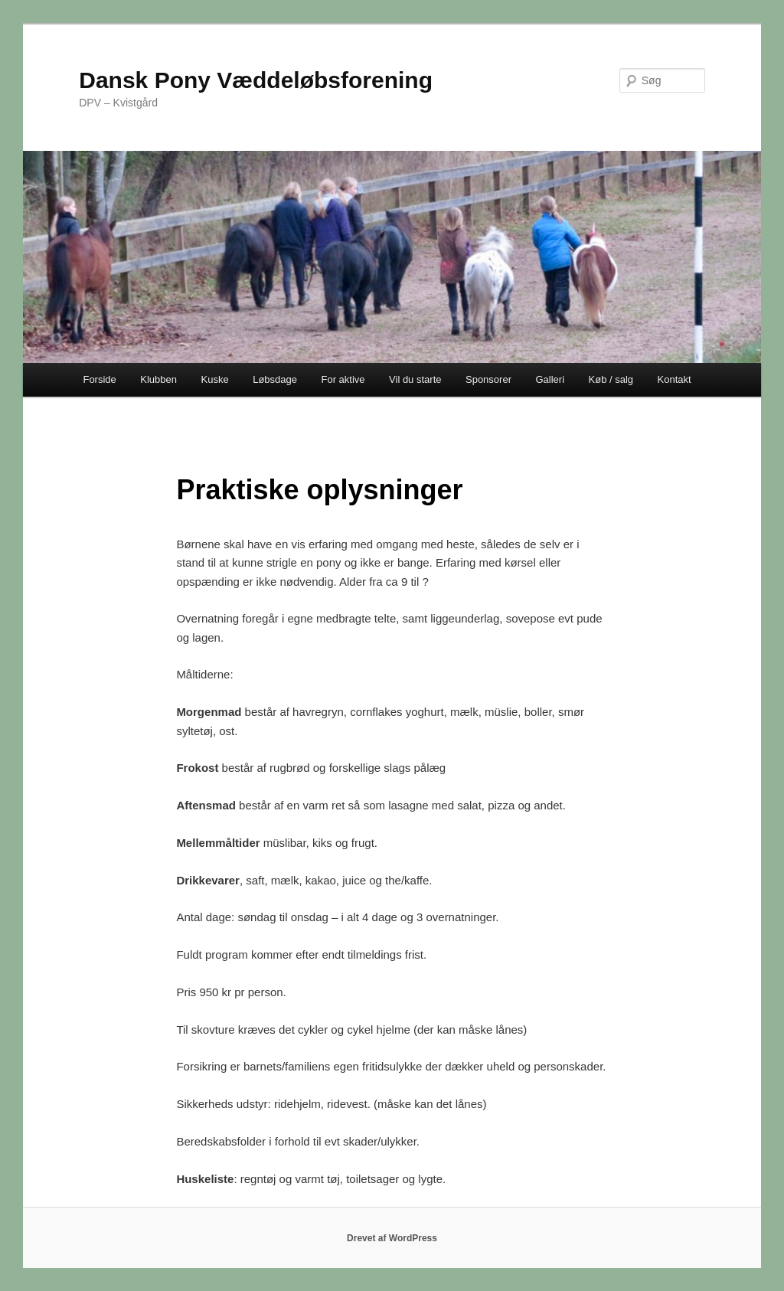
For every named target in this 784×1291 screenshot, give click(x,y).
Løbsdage (275, 379)
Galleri (549, 379)
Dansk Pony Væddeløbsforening (256, 80)
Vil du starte (415, 379)
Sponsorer (488, 379)
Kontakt (674, 379)
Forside (99, 379)
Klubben (158, 379)
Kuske (215, 379)
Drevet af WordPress (392, 1238)
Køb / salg (611, 379)
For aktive (342, 379)
